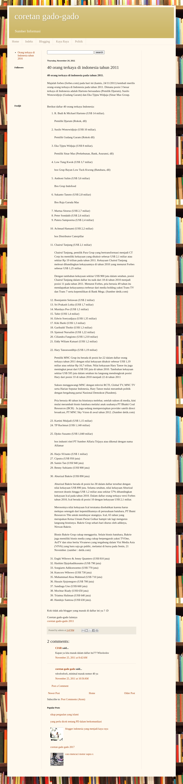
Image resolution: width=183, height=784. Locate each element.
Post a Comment (60, 686)
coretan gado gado (65, 669)
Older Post (129, 693)
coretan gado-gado (46, 16)
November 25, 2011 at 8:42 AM (71, 657)
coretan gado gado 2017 (62, 747)
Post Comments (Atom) (73, 699)
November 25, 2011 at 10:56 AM (72, 678)
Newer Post (54, 693)
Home (15, 41)
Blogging (44, 41)
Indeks (29, 41)
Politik (79, 41)
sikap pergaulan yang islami (64, 714)
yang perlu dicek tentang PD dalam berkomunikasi (76, 721)
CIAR (58, 648)
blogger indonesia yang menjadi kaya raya (86, 728)
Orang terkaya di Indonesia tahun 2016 (26, 55)
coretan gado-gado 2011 (60, 621)
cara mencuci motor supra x (79, 754)
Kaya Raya (62, 41)
